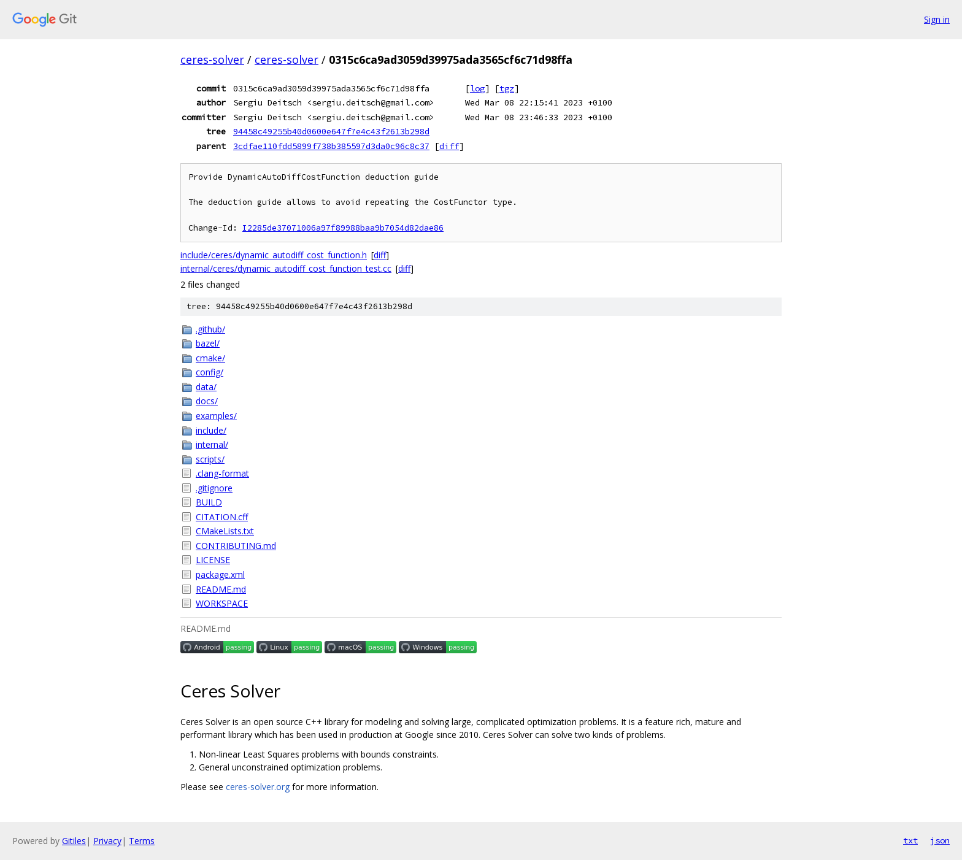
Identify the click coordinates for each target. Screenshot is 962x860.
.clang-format (222, 473)
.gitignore (214, 488)
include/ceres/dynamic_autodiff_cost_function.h (273, 255)
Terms (142, 841)
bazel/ (208, 343)
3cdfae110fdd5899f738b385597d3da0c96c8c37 (331, 146)
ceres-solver (212, 59)
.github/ (210, 329)
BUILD (209, 502)
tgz (506, 88)
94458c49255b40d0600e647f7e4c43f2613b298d (331, 131)
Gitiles (74, 841)
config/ (209, 372)
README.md (221, 589)
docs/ (207, 401)
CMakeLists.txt (225, 531)
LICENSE (213, 560)
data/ (206, 387)
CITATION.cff (222, 517)
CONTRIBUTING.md (236, 545)
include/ (211, 430)
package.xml (220, 574)
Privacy (107, 841)
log (477, 88)
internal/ (212, 444)
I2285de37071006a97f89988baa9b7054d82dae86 (343, 228)
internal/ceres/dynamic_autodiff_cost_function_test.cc (285, 268)
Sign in (937, 19)
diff (449, 146)
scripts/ (210, 459)
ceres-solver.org (258, 787)
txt (910, 840)
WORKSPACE (222, 603)
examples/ (216, 415)
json (940, 840)
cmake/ (210, 358)
